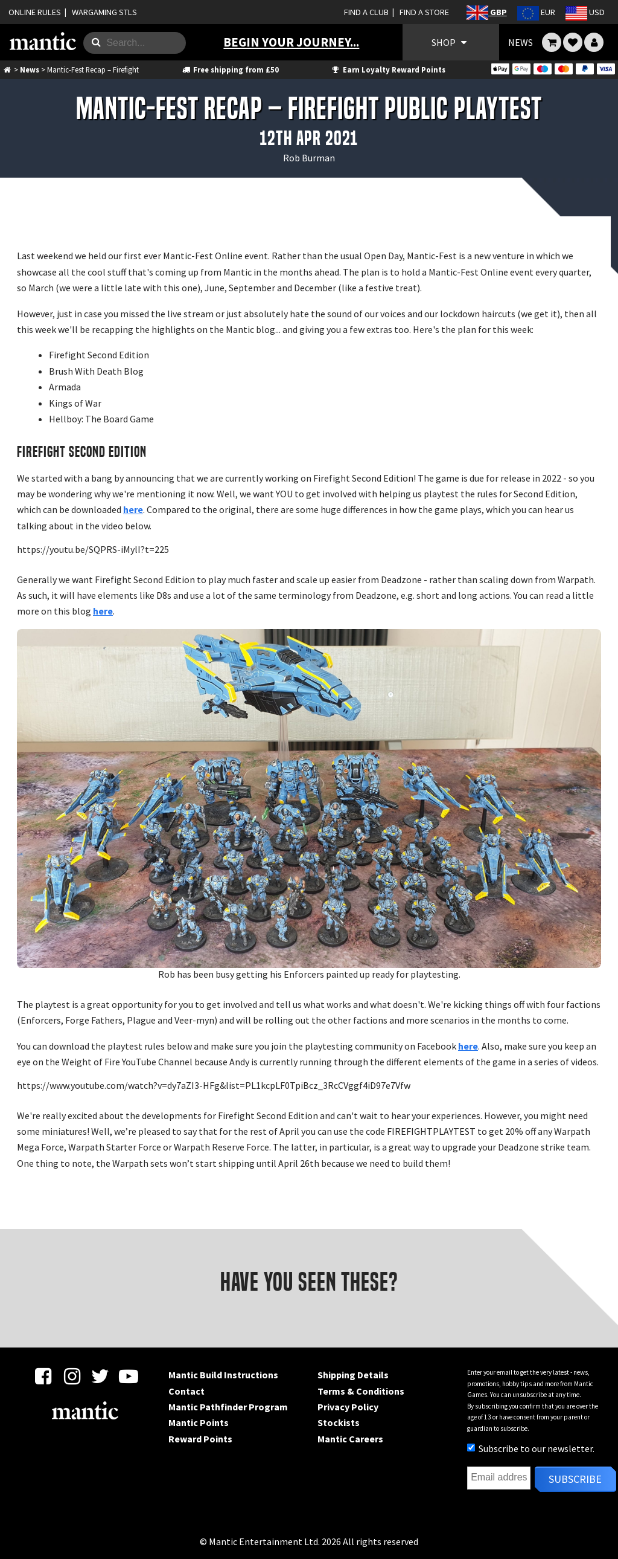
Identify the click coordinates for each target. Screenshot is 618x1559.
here (133, 509)
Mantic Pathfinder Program (228, 1407)
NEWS (520, 42)
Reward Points (200, 1439)
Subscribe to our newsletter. (530, 1448)
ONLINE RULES (34, 12)
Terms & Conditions (360, 1391)
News (29, 69)
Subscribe (575, 1479)
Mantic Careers (350, 1439)
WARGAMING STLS (104, 12)
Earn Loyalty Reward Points (388, 69)
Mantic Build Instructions (223, 1375)
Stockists (338, 1422)
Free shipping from (229, 69)
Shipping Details (353, 1375)
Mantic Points (198, 1422)
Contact (186, 1391)
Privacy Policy (347, 1407)
